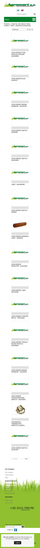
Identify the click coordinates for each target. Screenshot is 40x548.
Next (26, 458)
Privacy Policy (9, 500)
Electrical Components (23, 25)
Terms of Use (9, 503)
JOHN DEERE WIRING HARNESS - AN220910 (19, 371)
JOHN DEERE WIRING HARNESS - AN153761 (19, 105)
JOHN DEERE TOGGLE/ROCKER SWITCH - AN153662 (18, 397)
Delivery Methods (10, 493)
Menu (7, 19)
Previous (15, 458)
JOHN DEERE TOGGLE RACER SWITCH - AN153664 (19, 343)
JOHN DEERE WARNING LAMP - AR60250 (20, 237)
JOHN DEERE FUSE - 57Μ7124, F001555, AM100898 (18, 54)
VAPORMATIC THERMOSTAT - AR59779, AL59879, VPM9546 (18, 424)
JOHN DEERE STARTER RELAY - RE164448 (19, 317)
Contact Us (8, 491)
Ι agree (17, 543)
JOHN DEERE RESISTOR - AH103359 (19, 265)
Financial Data (9, 475)
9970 (12, 25)
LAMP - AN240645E (18, 184)
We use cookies (8, 537)
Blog (6, 477)
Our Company (9, 472)
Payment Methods (10, 484)
